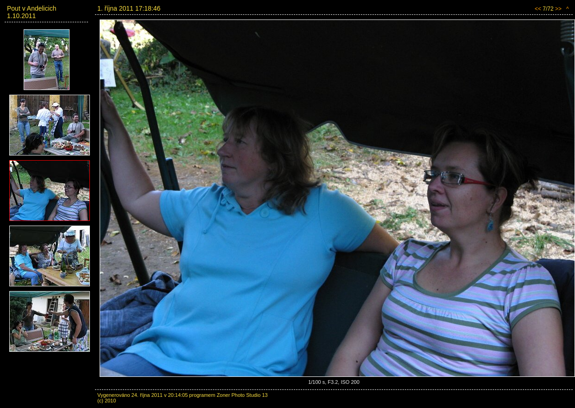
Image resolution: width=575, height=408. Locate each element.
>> (558, 9)
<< (538, 9)
